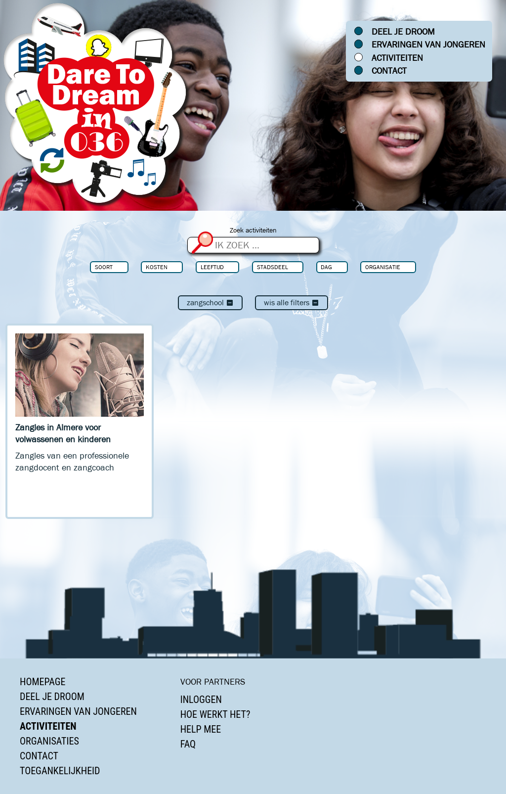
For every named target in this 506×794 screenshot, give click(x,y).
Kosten (157, 267)
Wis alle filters (291, 302)
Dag (326, 267)
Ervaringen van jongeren (428, 44)
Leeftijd (212, 267)
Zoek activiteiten (253, 230)
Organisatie (382, 267)
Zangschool (210, 302)
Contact (389, 71)
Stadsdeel (272, 267)
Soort (104, 267)
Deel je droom (403, 32)
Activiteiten (397, 58)
